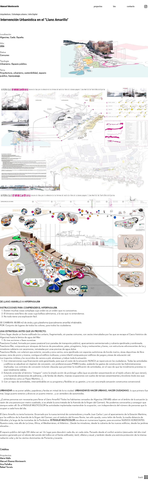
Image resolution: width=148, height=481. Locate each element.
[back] (140, 477)
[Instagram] (146, 6)
